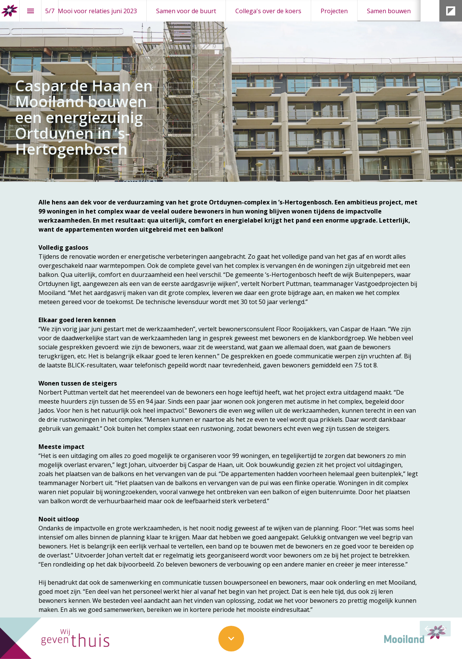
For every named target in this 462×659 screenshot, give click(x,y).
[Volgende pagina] (443, 628)
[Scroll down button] (231, 638)
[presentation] (231, 91)
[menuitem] (97, 11)
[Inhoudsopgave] (30, 11)
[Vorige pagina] (427, 628)
